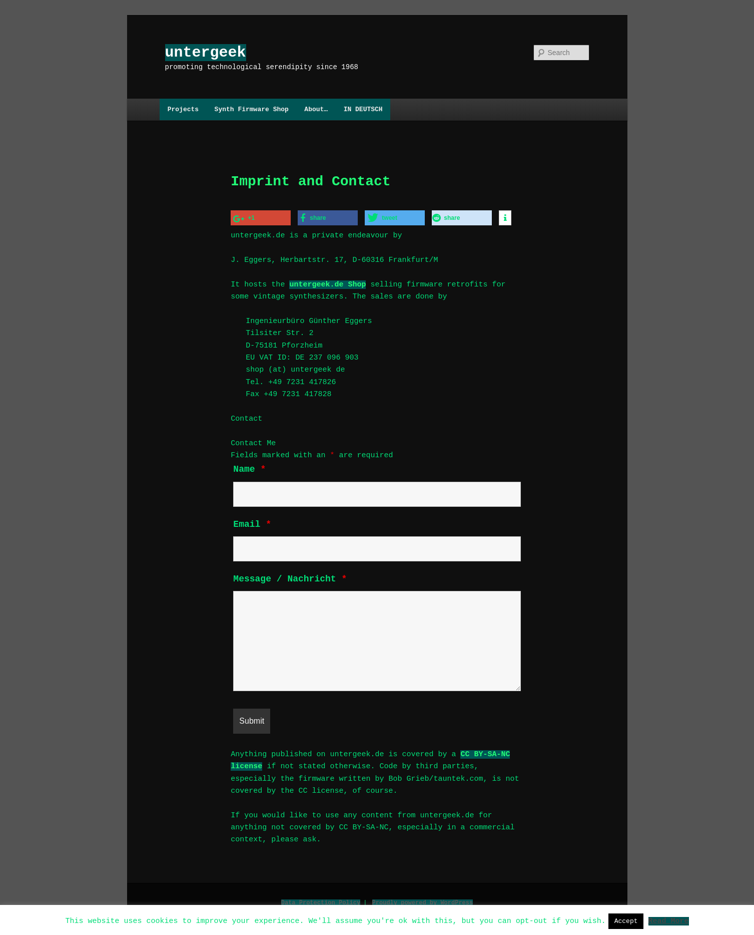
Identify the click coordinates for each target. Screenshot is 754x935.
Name (249, 468)
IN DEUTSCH (363, 109)
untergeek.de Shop (327, 283)
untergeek (205, 52)
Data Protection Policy (320, 899)
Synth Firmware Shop (252, 109)
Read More (668, 920)
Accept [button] (626, 920)
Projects (183, 109)
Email (252, 523)
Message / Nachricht (290, 578)
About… (316, 109)
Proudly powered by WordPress (422, 899)
